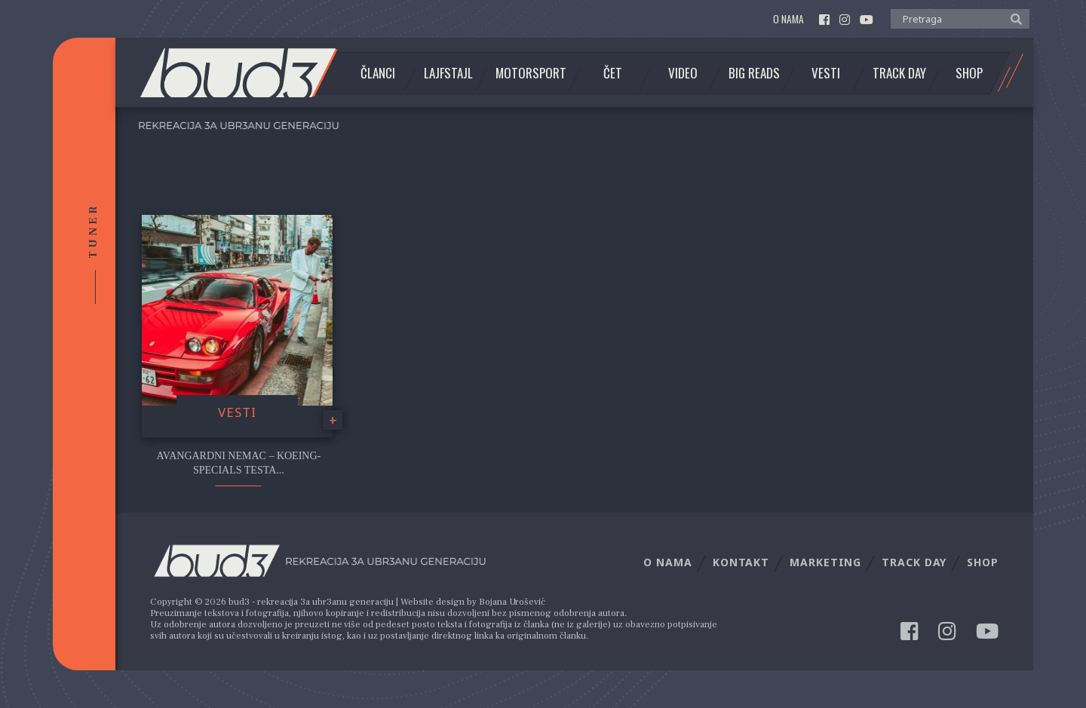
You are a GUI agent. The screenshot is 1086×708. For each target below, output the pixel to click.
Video (683, 73)
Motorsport (530, 73)
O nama (788, 19)
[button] (1012, 18)
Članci (377, 73)
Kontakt (741, 562)
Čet (612, 73)
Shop (969, 73)
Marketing (825, 562)
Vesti (825, 73)
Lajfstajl (448, 73)
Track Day (899, 73)
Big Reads (754, 73)
